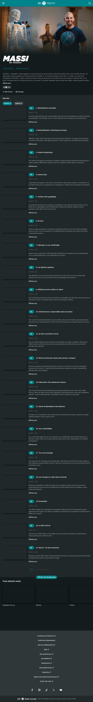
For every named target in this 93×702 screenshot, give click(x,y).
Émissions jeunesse (22, 68)
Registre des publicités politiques (46, 677)
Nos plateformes (46, 654)
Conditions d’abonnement (46, 640)
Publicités (46, 672)
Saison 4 (18, 103)
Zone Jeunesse (8, 68)
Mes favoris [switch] (8, 92)
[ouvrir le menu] (3, 3)
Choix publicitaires (46, 668)
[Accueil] (46, 3)
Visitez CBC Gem (46, 681)
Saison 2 (7, 103)
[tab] (6, 97)
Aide (46, 650)
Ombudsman (46, 663)
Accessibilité (46, 659)
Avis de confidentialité (46, 645)
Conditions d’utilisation (46, 636)
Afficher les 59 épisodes (47, 577)
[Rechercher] (89, 3)
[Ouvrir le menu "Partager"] (19, 92)
